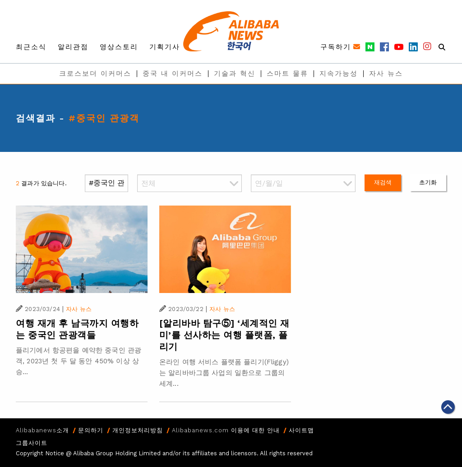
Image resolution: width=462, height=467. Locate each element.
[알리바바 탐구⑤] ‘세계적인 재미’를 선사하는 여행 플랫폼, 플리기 (224, 335)
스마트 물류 (287, 73)
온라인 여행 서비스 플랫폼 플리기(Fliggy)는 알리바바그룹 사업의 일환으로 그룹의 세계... (224, 373)
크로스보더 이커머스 (95, 73)
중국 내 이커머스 (173, 73)
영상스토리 (119, 47)
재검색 (383, 182)
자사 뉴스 (386, 73)
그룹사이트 (31, 443)
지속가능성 (338, 73)
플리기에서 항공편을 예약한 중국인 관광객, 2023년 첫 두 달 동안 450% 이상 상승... (78, 361)
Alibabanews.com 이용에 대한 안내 (226, 430)
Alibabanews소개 (42, 430)
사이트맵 (301, 430)
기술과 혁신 (234, 73)
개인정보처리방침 (137, 430)
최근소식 (31, 47)
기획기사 (164, 47)
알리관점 (73, 47)
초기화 (428, 182)
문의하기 (90, 430)
